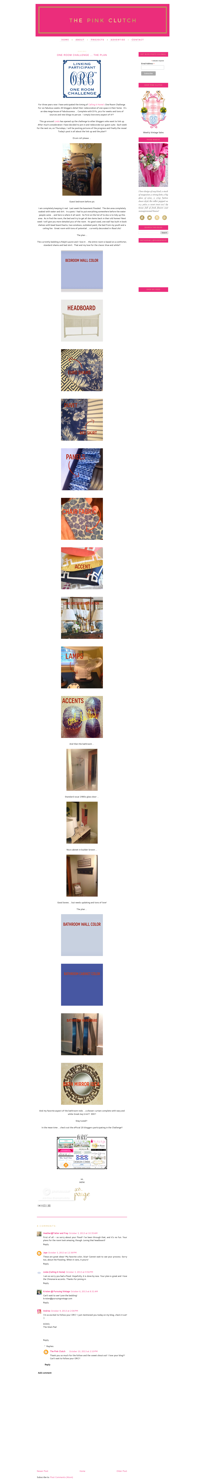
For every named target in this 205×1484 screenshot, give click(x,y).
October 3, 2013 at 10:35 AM (83, 1233)
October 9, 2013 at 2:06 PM (64, 1310)
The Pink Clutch (57, 1351)
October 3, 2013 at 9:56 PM (79, 1271)
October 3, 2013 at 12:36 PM (62, 1252)
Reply (46, 1244)
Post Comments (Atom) (61, 1477)
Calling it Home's (96, 104)
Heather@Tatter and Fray (55, 1233)
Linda (56, 121)
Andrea (46, 1310)
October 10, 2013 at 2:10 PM (83, 1351)
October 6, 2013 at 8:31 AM (84, 1291)
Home (82, 1470)
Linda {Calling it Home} (54, 1271)
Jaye (45, 1252)
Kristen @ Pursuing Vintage (56, 1291)
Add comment (45, 1372)
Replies (49, 1346)
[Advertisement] (56, 1450)
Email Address (148, 63)
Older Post (121, 1470)
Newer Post (42, 1470)
